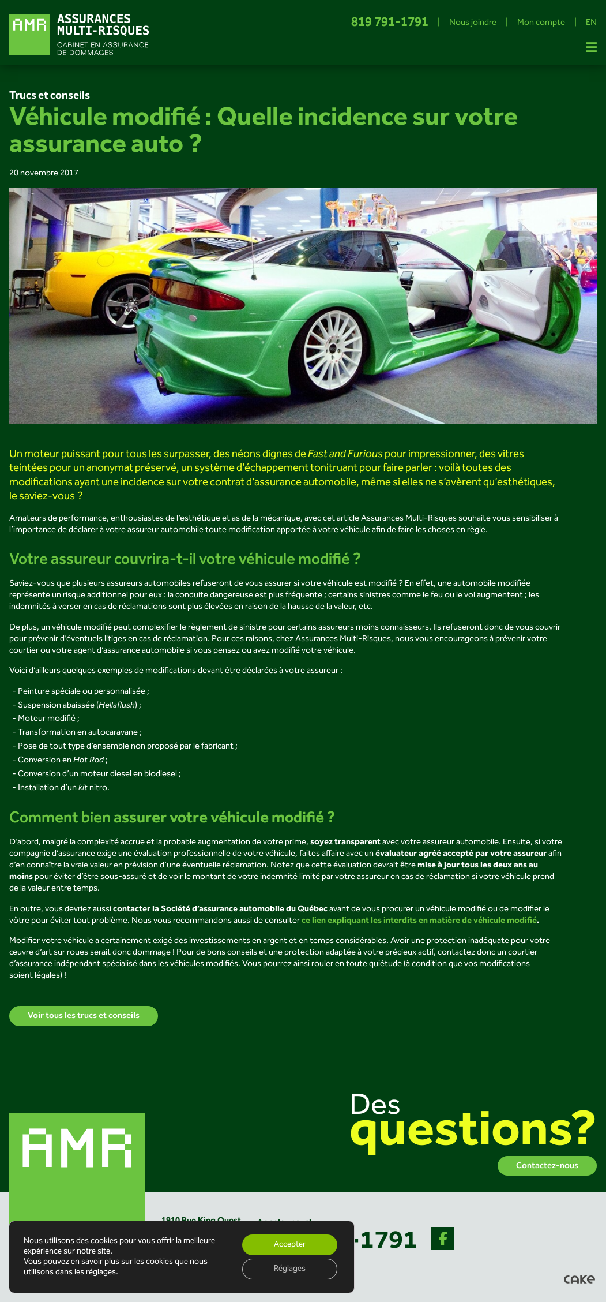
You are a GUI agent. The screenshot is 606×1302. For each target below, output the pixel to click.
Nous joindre (472, 23)
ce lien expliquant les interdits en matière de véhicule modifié (419, 920)
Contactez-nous (547, 1165)
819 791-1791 (389, 23)
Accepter (290, 1245)
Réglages (290, 1269)
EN (591, 23)
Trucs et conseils (49, 96)
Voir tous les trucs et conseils (84, 1015)
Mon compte (541, 23)
